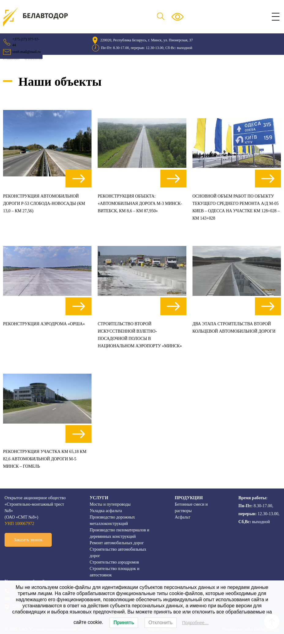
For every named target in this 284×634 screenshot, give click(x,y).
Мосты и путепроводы (110, 504)
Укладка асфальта (106, 510)
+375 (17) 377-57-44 (25, 42)
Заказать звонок (28, 540)
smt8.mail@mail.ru (26, 52)
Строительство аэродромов (114, 562)
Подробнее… (195, 622)
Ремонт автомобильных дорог (117, 543)
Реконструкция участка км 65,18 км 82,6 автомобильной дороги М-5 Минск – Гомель (45, 459)
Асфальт (182, 517)
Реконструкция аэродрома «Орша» (44, 324)
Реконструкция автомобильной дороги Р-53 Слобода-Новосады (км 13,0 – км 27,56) (44, 203)
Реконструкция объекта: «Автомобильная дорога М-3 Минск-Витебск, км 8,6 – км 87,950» (140, 203)
